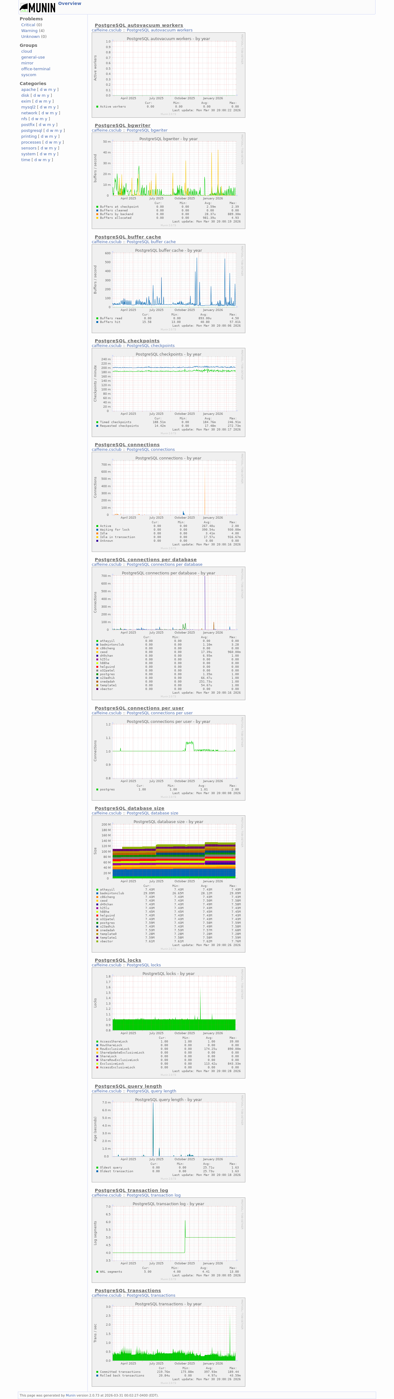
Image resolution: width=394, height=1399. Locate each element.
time (25, 159)
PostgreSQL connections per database (165, 564)
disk (25, 95)
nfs (24, 118)
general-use (33, 57)
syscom (28, 74)
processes (31, 142)
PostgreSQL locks (144, 965)
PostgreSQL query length (151, 1091)
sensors (29, 148)
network (29, 113)
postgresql (31, 130)
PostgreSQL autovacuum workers (160, 30)
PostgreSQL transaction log (154, 1195)
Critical (28, 24)
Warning (29, 30)
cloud (26, 51)
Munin (71, 1395)
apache (28, 89)
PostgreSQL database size (152, 813)
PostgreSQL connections (151, 449)
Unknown (30, 36)
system (28, 154)
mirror (27, 63)
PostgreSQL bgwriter (147, 130)
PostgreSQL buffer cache (151, 241)
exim (26, 101)
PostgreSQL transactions (151, 1295)
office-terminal (35, 69)
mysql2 (28, 107)
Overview (69, 3)
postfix (28, 124)
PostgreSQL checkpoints (151, 345)
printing (29, 136)
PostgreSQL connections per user (160, 713)
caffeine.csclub (107, 30)
